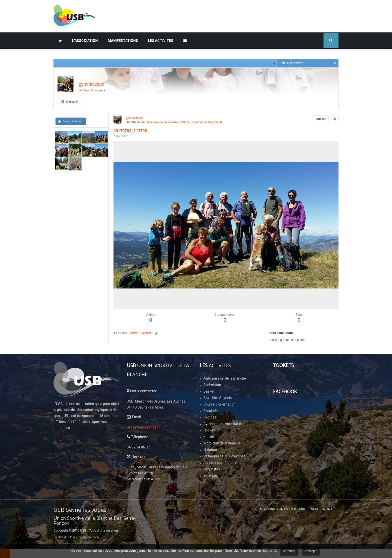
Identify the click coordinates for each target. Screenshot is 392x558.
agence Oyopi (91, 537)
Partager (320, 118)
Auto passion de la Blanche (225, 378)
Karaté (209, 437)
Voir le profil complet (91, 90)
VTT (207, 482)
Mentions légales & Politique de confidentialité (298, 509)
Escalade (211, 411)
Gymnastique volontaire (222, 424)
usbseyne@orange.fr (143, 427)
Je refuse (289, 551)
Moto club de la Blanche (222, 443)
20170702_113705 (130, 131)
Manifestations (123, 41)
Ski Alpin (210, 476)
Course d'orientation (220, 404)
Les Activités (160, 41)
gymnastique (91, 84)
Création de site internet (68, 537)
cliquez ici (269, 551)
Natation (210, 450)
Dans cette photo (280, 333)
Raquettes (212, 469)
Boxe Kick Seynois (218, 398)
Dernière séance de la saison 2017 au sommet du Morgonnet (181, 122)
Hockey (209, 430)
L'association (85, 41)
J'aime (134, 332)
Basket (209, 391)
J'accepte (311, 551)
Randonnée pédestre (220, 463)
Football (210, 417)
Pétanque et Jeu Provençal (225, 456)
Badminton (212, 385)
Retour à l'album (70, 121)
